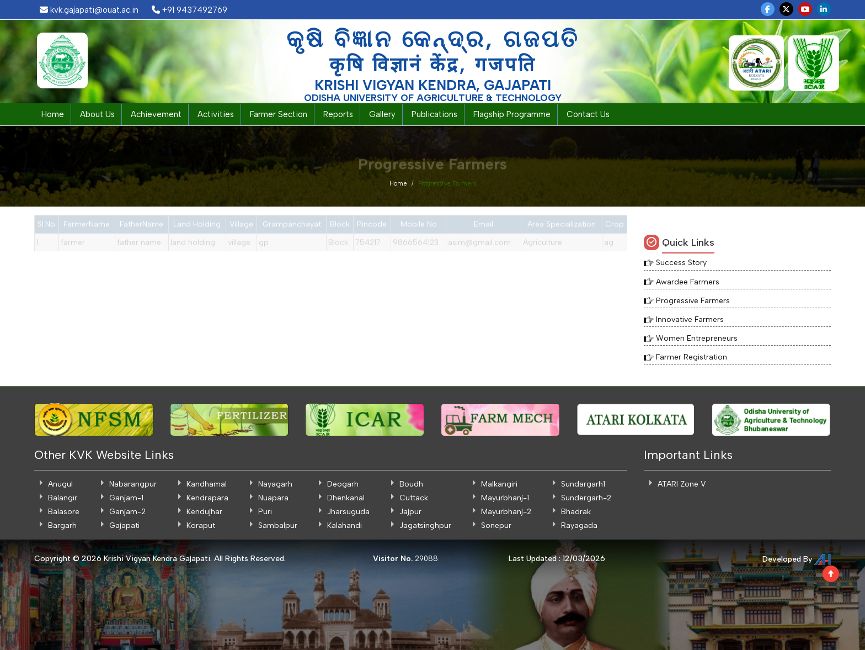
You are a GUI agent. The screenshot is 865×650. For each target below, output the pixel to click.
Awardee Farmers (687, 282)
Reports (338, 114)
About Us (97, 114)
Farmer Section (278, 114)
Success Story (681, 262)
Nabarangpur (133, 484)
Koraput (200, 525)
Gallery (382, 114)
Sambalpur (277, 525)
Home (52, 114)
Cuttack (413, 498)
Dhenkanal (346, 498)
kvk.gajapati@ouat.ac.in (89, 10)
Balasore (63, 511)
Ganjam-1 (126, 498)
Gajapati (124, 525)
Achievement (156, 114)
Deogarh (343, 484)
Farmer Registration (691, 357)
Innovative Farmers (690, 319)
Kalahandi (344, 525)
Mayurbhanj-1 (505, 498)
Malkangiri (499, 484)
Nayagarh (275, 484)
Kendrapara (207, 498)
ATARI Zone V (682, 484)
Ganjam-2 (127, 511)
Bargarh (62, 525)
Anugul (60, 484)
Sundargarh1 (583, 484)
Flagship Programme (512, 114)
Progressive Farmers (693, 300)
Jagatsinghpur (425, 525)
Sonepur (496, 525)
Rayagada (579, 525)
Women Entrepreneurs (697, 338)
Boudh (411, 484)
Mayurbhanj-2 (506, 511)
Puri (265, 511)
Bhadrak (576, 511)
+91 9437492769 (189, 10)
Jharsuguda (348, 511)
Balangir (62, 498)
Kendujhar (204, 511)
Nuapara (273, 498)
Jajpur (410, 511)
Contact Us (588, 114)
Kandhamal (206, 484)
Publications (434, 114)
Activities (215, 114)
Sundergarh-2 (586, 498)
